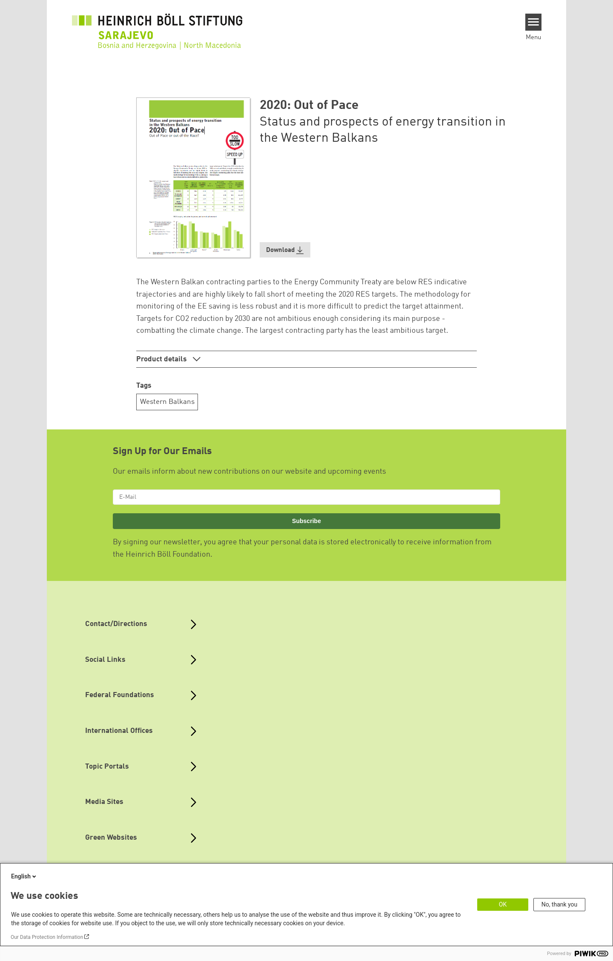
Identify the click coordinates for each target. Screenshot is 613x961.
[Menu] (533, 22)
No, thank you (559, 904)
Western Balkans (167, 402)
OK (503, 904)
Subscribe (306, 521)
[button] (285, 250)
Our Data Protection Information (47, 937)
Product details (162, 359)
